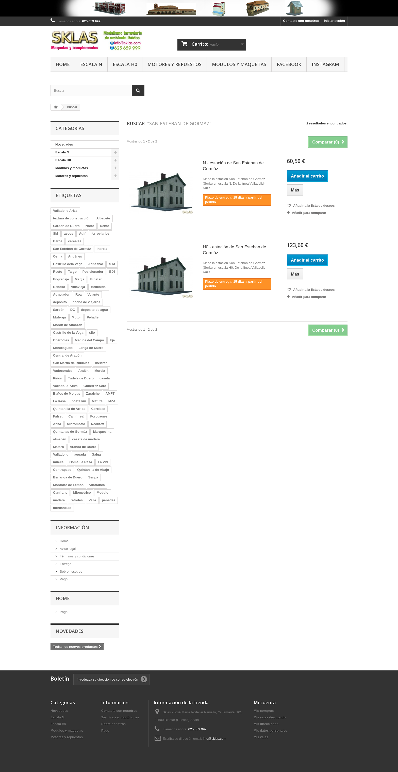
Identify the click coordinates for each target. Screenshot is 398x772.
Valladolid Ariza (65, 211)
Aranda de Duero (83, 447)
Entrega (65, 564)
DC (72, 310)
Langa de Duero (90, 348)
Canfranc (60, 492)
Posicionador (92, 272)
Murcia (99, 371)
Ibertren (101, 363)
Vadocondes (63, 371)
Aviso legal (67, 549)
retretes (77, 500)
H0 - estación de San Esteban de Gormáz (234, 250)
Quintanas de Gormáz (70, 431)
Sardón (58, 310)
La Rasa (59, 401)
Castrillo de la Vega (68, 332)
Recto (57, 272)
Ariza (57, 424)
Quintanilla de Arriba (69, 409)
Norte (90, 226)
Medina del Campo (89, 340)
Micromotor (76, 424)
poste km (79, 401)
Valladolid (61, 454)
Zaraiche (93, 393)
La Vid (103, 462)
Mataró (58, 447)
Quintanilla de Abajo (93, 470)
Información (72, 527)
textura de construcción (71, 218)
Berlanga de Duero (67, 477)
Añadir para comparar (309, 213)
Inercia (102, 249)
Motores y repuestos (174, 64)
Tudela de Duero (81, 378)
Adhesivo (95, 264)
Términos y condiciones (76, 556)
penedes (108, 500)
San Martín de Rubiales (71, 363)
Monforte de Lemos (68, 485)
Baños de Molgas (66, 393)
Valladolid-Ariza (65, 386)
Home (63, 64)
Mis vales (261, 737)
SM (55, 233)
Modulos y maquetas (239, 64)
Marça (80, 279)
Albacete (103, 218)
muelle (58, 462)
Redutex (97, 424)
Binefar (96, 279)
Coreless (98, 409)
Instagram (325, 64)
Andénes (75, 256)
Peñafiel (93, 317)
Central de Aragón (67, 355)
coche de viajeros (86, 302)
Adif (82, 233)
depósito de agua (94, 310)
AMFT (109, 393)
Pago (63, 579)
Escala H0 (125, 64)
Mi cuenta (265, 702)
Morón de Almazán (67, 325)
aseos (68, 233)
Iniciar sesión (334, 21)
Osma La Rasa (80, 462)
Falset (58, 416)
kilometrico (82, 492)
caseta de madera (86, 439)
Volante (93, 294)
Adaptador (61, 294)
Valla (92, 500)
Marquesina (102, 431)
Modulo (102, 492)
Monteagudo (63, 348)
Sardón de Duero (66, 226)
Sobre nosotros (70, 571)
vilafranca (97, 485)
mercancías (62, 508)
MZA (111, 401)
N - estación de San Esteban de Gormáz (233, 165)
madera (59, 500)
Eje (112, 340)
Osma (57, 256)
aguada (80, 454)
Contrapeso (62, 470)
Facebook (289, 64)
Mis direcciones (266, 724)
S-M (112, 264)
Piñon (57, 378)
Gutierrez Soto (95, 386)
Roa (78, 294)
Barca (57, 241)
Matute (97, 401)
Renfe (104, 226)
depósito (60, 302)
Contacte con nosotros (301, 21)
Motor (76, 317)
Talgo (72, 272)
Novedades (64, 144)
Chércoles (61, 340)
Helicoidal (98, 287)
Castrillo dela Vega (67, 264)
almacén (59, 439)
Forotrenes (98, 416)
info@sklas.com (214, 739)
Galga (96, 454)
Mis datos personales (270, 730)
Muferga (59, 317)
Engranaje (61, 279)
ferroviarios (100, 233)
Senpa (93, 477)
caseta (105, 378)
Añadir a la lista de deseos (313, 205)
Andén (83, 371)
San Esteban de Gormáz (72, 249)
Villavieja (78, 287)
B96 (112, 272)
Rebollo (59, 287)
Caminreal (77, 416)
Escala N (91, 64)
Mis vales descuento (270, 717)
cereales (74, 241)
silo (92, 332)
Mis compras (264, 711)
